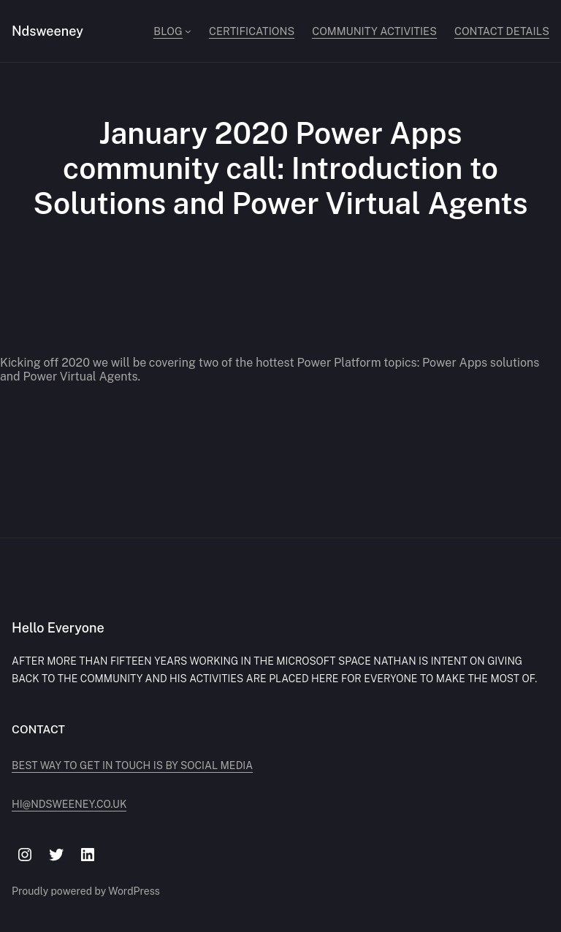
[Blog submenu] (188, 31)
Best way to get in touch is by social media (132, 765)
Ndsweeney (47, 31)
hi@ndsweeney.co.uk (69, 804)
